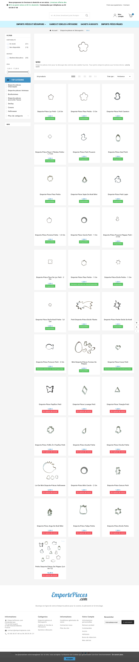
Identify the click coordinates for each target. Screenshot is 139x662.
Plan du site (64, 633)
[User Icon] (119, 18)
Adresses (85, 639)
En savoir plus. (118, 654)
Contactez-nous (66, 630)
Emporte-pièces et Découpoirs (45, 626)
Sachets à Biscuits (45, 634)
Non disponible (19, 52)
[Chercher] (66, 18)
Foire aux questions (114, 5)
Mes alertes (86, 645)
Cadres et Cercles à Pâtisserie (45, 630)
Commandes (87, 633)
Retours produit (88, 630)
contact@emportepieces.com (19, 635)
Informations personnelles (87, 626)
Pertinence (124, 81)
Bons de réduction (89, 642)
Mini (8, 129)
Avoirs (84, 636)
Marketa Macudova (19, 62)
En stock (19, 48)
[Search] (87, 18)
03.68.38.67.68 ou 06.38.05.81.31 (21, 638)
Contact (126, 5)
